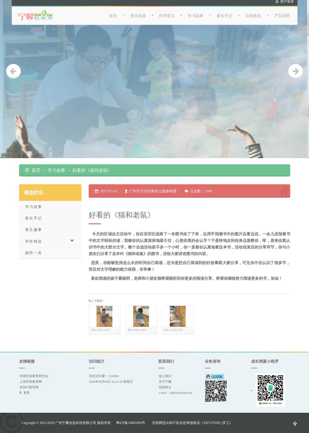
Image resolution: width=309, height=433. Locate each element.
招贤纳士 (165, 387)
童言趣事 (33, 229)
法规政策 (253, 12)
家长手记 (224, 12)
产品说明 (282, 12)
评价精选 (50, 241)
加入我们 (165, 376)
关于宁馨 (165, 381)
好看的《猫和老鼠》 (92, 170)
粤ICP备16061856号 (130, 422)
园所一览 (33, 253)
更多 (26, 392)
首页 (113, 12)
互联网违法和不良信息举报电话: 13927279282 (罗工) (191, 422)
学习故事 (195, 12)
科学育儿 (167, 12)
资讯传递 (138, 12)
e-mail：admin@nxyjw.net (175, 392)
